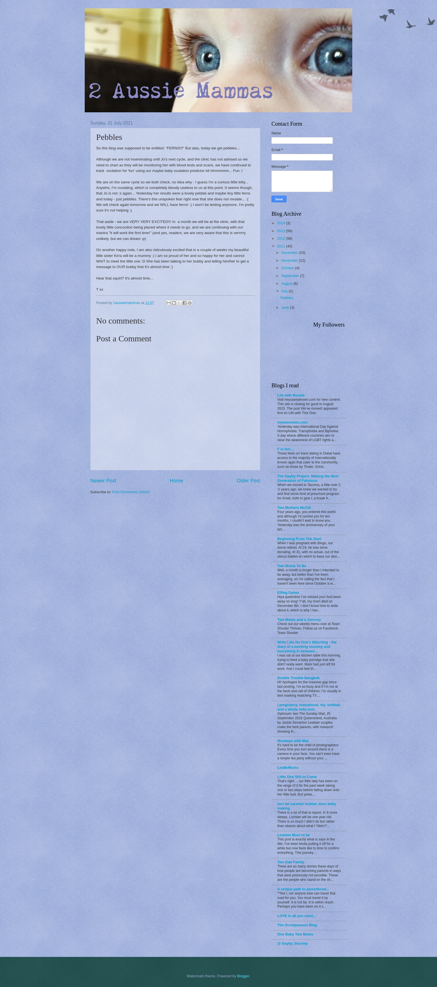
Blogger (243, 976)
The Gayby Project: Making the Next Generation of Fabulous (308, 478)
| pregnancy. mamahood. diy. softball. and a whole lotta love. (309, 707)
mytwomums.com (292, 422)
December (290, 253)
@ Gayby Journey (292, 943)
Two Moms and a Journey (299, 620)
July (284, 291)
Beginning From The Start (299, 539)
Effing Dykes (288, 592)
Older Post (248, 480)
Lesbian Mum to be (293, 835)
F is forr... (285, 449)
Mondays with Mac (293, 741)
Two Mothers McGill (294, 507)
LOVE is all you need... (296, 916)
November (290, 260)
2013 (281, 231)
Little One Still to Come (297, 777)
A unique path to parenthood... (303, 889)
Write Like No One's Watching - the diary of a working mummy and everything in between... (307, 646)
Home (176, 480)
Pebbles (286, 298)
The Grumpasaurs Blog (297, 925)
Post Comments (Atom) (131, 492)
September (290, 276)
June (285, 307)
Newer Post (103, 480)
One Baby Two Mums (295, 934)
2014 (281, 223)
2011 (281, 246)
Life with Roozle (291, 395)
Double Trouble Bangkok (298, 678)
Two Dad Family (290, 862)
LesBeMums (287, 767)
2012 (281, 238)
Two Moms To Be (291, 566)
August (287, 283)
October (288, 268)
